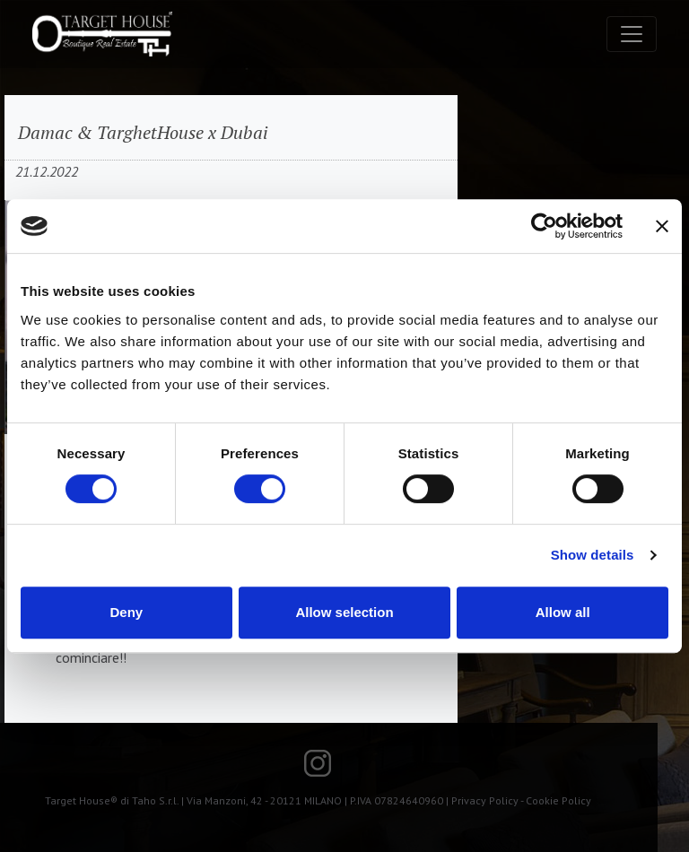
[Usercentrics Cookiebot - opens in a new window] (544, 226)
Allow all (563, 612)
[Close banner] (662, 226)
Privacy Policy (485, 800)
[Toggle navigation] (631, 34)
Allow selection (344, 612)
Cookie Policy (558, 800)
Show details (592, 554)
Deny (126, 612)
